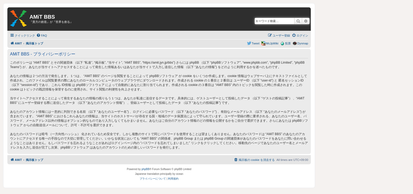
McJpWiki (272, 43)
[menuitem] (41, 35)
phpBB (145, 169)
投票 (288, 43)
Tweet (255, 43)
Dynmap (302, 43)
